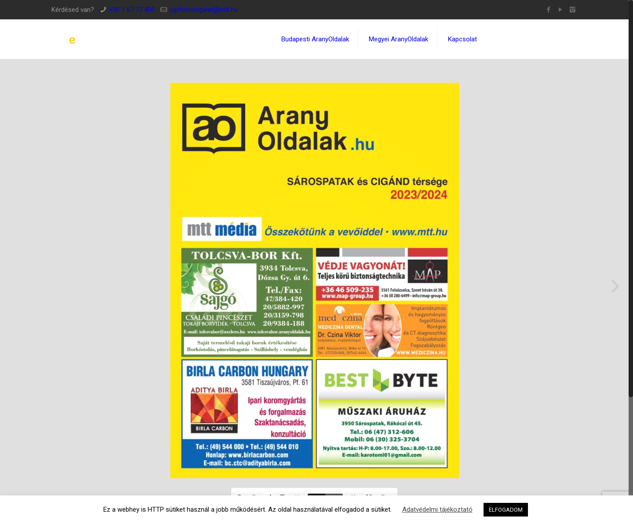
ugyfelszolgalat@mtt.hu (203, 10)
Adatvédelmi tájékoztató (437, 509)
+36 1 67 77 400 (132, 10)
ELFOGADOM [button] (506, 509)
